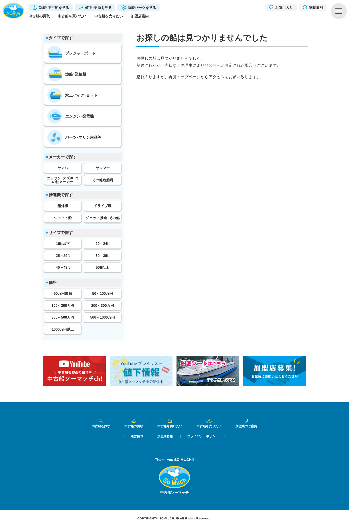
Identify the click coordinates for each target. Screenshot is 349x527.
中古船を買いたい (72, 16)
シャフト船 (63, 218)
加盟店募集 (165, 436)
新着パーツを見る (142, 8)
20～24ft (102, 244)
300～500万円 (62, 317)
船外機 (62, 206)
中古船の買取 (39, 16)
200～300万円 (102, 305)
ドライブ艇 (103, 206)
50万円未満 (63, 293)
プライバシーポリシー (202, 436)
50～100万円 (102, 293)
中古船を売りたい (108, 16)
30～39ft (102, 256)
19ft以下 (63, 244)
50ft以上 (102, 267)
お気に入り (284, 8)
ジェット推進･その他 (103, 218)
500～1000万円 (102, 317)
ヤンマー (102, 168)
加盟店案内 (140, 16)
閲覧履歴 (316, 8)
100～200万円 (62, 305)
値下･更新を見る (98, 8)
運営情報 (137, 436)
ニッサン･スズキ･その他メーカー (63, 180)
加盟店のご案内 (246, 423)
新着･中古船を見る (54, 8)
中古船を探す (101, 423)
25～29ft (63, 256)
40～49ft (63, 267)
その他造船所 (102, 180)
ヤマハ (62, 168)
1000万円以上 (63, 329)
